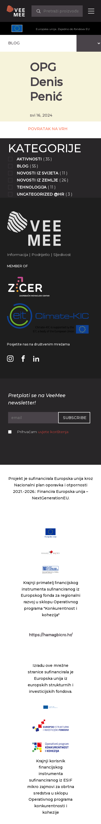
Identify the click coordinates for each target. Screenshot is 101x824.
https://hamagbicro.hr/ (50, 634)
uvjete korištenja (53, 431)
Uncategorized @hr (40, 194)
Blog (22, 166)
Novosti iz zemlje (37, 180)
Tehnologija (31, 187)
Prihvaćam (42, 431)
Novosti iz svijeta (37, 173)
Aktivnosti (29, 159)
